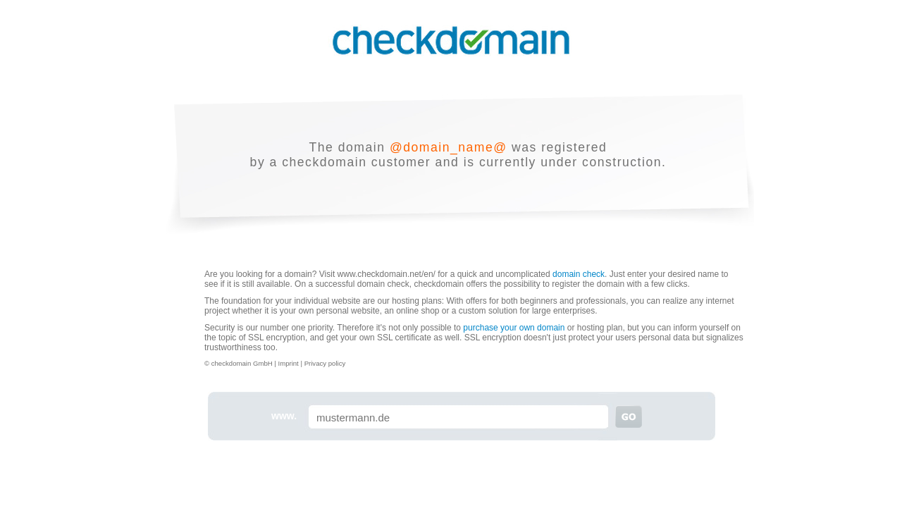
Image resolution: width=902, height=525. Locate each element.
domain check (578, 274)
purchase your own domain (513, 328)
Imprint (289, 363)
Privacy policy (325, 363)
